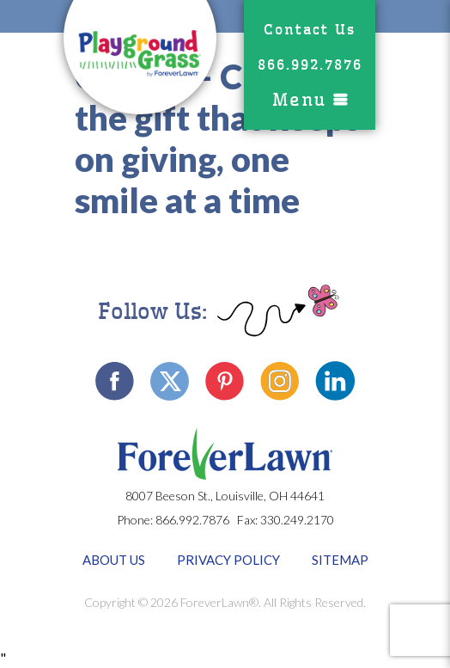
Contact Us (310, 29)
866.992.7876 (310, 65)
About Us (113, 559)
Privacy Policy (228, 559)
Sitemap (340, 559)
